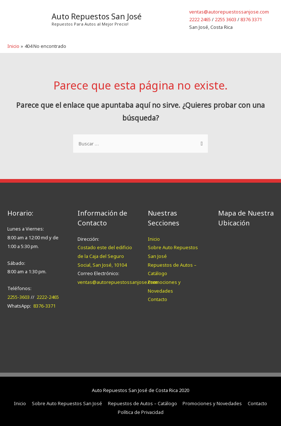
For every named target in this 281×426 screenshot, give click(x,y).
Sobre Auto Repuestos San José (67, 403)
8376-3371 (44, 306)
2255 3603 (225, 19)
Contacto (157, 299)
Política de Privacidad (141, 412)
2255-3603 (18, 297)
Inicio (154, 239)
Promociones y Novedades (212, 403)
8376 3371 (251, 19)
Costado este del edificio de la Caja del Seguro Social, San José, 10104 (105, 256)
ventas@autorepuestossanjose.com (229, 11)
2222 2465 (200, 19)
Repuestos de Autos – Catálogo (142, 403)
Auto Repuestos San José (97, 16)
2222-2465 (48, 297)
